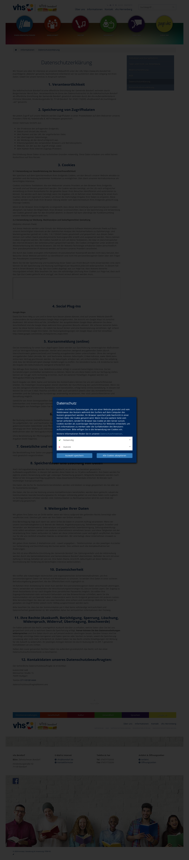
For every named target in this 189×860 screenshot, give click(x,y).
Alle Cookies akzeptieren (114, 455)
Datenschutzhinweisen (111, 433)
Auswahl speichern (74, 455)
